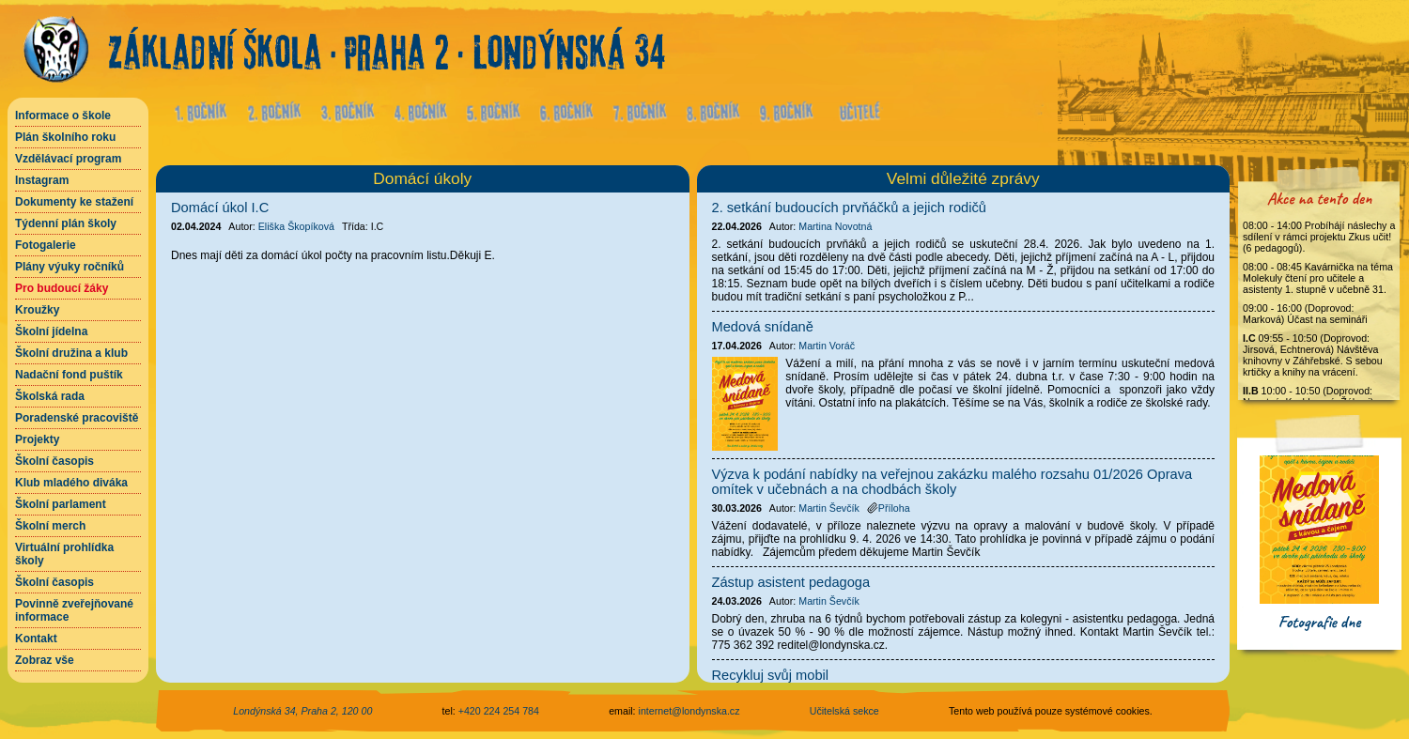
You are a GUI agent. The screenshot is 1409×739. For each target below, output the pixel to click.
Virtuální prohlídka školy (64, 554)
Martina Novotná (835, 226)
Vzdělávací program (68, 158)
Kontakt (36, 638)
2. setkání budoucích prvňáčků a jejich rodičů (849, 207)
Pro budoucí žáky (61, 288)
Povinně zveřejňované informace (74, 610)
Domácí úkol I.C (220, 207)
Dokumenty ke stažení (74, 201)
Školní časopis (54, 461)
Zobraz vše (44, 660)
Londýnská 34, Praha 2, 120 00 (302, 710)
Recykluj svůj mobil (770, 675)
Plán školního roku (65, 137)
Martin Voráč (826, 345)
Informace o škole (63, 115)
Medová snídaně (762, 326)
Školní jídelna (51, 331)
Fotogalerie (45, 245)
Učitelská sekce (844, 710)
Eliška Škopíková (296, 226)
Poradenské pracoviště (76, 417)
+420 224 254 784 (498, 710)
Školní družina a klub (71, 353)
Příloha (888, 508)
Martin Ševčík (828, 508)
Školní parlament (60, 504)
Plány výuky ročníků (69, 266)
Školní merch (50, 525)
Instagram (42, 180)
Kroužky (37, 309)
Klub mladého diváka (71, 482)
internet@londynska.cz (689, 710)
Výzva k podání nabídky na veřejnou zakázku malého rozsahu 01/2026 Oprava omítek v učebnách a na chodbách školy (952, 482)
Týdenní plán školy (65, 223)
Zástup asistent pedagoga (791, 582)
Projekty (37, 439)
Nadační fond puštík (69, 374)
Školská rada (50, 396)
